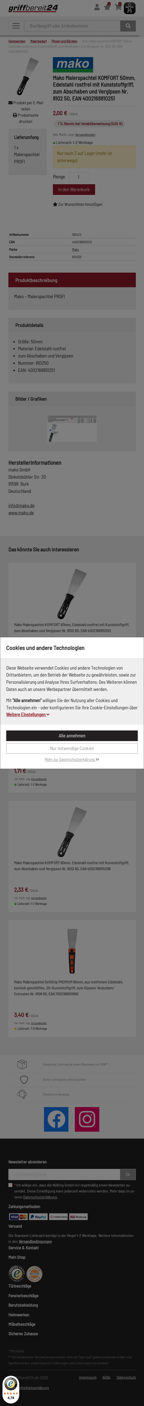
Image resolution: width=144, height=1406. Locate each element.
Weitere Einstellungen (27, 714)
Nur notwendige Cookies (72, 748)
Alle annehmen (72, 735)
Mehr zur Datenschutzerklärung (72, 759)
